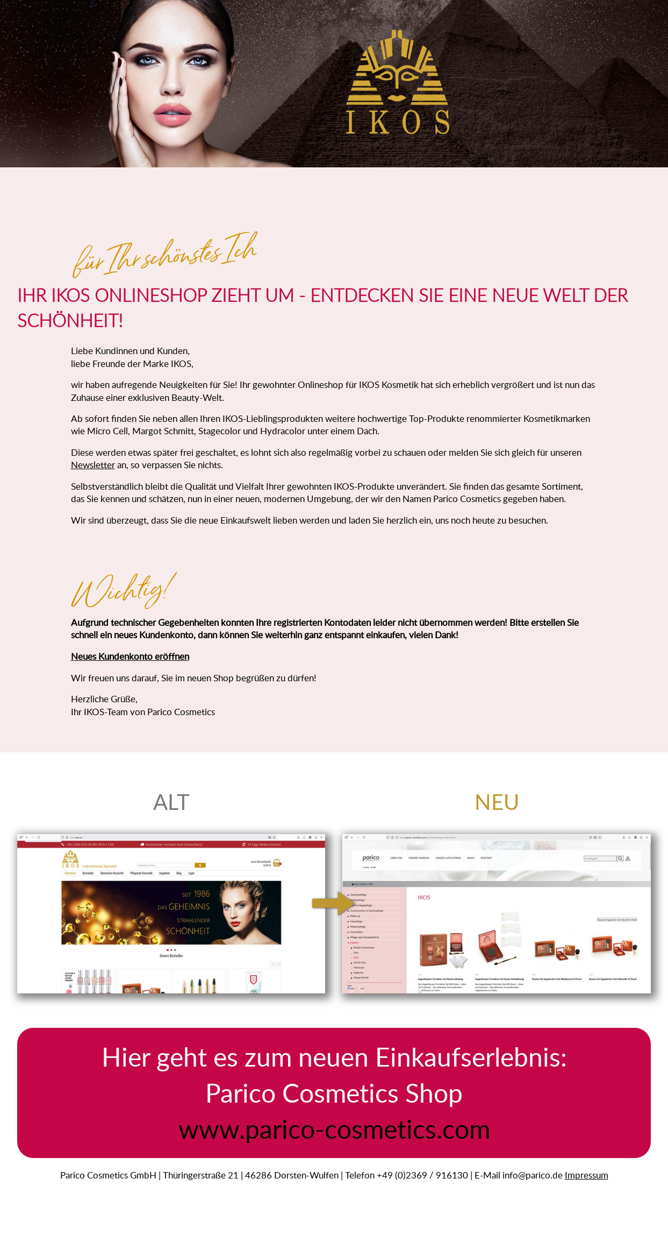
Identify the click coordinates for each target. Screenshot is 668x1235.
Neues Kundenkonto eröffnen (130, 656)
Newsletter (93, 464)
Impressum (586, 1175)
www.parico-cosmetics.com (334, 1128)
